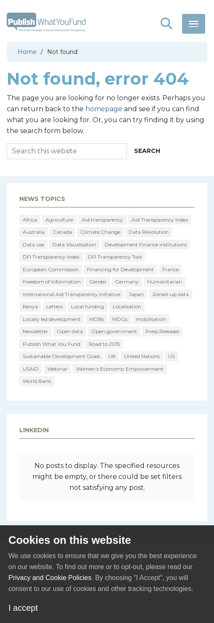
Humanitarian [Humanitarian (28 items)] (164, 281)
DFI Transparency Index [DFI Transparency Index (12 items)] (51, 257)
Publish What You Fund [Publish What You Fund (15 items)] (51, 344)
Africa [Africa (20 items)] (30, 220)
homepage (103, 109)
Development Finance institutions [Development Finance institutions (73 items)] (146, 244)
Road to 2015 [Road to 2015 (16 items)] (104, 344)
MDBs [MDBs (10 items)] (96, 319)
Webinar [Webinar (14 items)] (57, 369)
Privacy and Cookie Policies (49, 577)
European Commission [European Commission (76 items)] (51, 269)
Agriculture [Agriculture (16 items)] (59, 220)
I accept (23, 607)
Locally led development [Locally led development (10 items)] (52, 319)
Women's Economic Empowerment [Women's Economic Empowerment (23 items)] (120, 369)
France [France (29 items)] (170, 269)
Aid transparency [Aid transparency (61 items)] (102, 220)
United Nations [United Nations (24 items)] (142, 356)
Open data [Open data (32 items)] (70, 331)
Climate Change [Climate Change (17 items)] (100, 232)
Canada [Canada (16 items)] (62, 232)
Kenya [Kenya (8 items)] (30, 306)
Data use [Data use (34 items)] (33, 244)
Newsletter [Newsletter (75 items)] (35, 331)
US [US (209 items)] (171, 356)
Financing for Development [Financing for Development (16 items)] (120, 269)
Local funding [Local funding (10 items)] (87, 306)
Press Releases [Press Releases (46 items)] (162, 331)
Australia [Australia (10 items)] (34, 232)
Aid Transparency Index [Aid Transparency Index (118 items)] (160, 220)
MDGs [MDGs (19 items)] (119, 319)
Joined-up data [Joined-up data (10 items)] (170, 294)
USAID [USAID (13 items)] (31, 369)
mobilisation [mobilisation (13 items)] (151, 319)
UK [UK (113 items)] (112, 356)
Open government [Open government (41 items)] (114, 331)
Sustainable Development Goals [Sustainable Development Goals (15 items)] (61, 356)
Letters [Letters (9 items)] (54, 306)
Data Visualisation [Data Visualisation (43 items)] (74, 244)
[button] (166, 23)
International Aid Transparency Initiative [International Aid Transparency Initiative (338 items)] (71, 294)
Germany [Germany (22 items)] (127, 281)
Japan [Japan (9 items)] (136, 294)
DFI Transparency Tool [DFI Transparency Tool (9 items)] (115, 257)
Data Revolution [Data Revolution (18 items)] (149, 232)
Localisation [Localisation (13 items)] (127, 306)
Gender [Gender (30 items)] (98, 281)
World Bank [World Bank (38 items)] (37, 381)
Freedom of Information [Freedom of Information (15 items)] (52, 281)
